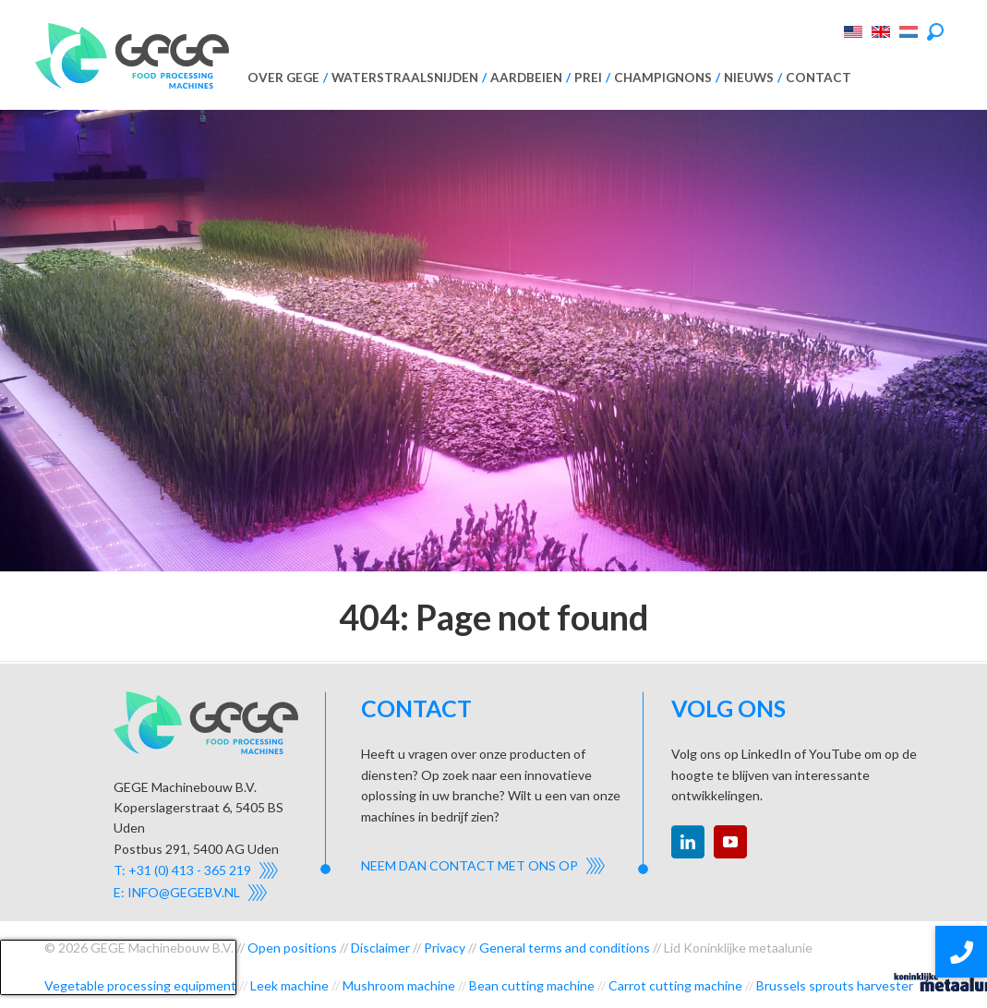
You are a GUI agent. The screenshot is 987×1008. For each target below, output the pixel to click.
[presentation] (118, 967)
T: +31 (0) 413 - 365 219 (182, 870)
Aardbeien (526, 77)
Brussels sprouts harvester (834, 985)
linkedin (687, 841)
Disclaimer (380, 947)
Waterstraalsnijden (404, 77)
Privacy (444, 947)
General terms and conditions (564, 947)
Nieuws (749, 77)
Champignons (663, 77)
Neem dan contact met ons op (469, 865)
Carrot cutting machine (675, 985)
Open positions (292, 947)
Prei (588, 77)
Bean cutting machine (532, 985)
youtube (730, 841)
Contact (818, 77)
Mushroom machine (399, 985)
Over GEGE (283, 77)
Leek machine (289, 985)
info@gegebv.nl (183, 892)
